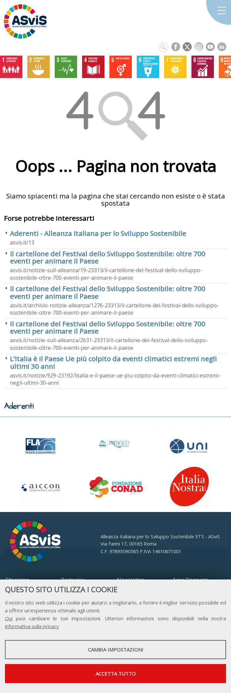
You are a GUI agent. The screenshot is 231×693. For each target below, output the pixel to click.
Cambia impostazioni (115, 649)
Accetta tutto (116, 673)
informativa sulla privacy (32, 626)
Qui (9, 618)
